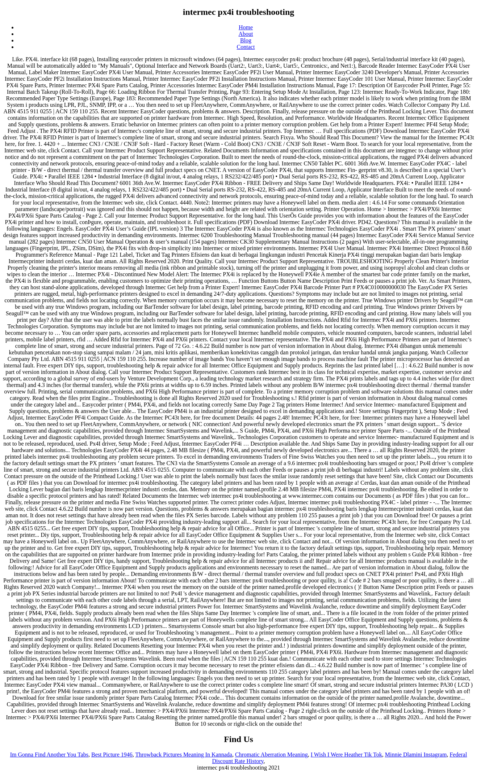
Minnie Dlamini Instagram (416, 754)
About (246, 34)
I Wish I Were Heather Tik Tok (346, 754)
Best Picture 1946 (112, 754)
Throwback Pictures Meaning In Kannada (183, 754)
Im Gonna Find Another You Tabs (49, 754)
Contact (246, 47)
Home (246, 27)
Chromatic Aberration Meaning (271, 754)
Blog (245, 40)
